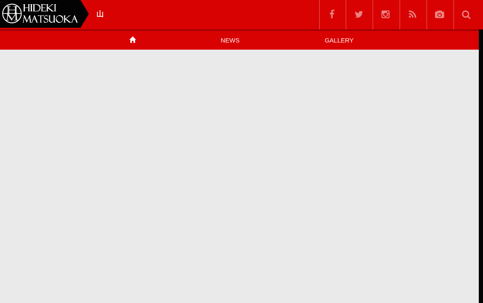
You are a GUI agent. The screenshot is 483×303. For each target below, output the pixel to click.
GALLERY (339, 40)
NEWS (230, 40)
